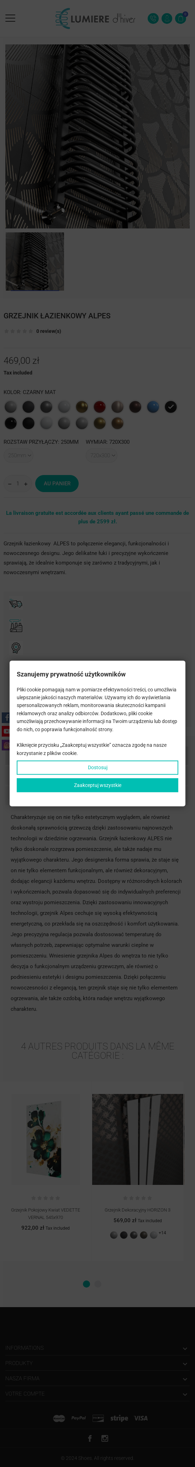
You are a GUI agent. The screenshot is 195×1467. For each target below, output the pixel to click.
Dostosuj (97, 767)
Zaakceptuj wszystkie (97, 785)
